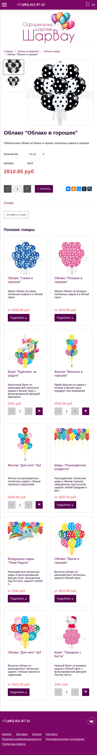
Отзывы (9, 202)
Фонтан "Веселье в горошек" (69, 373)
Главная (8, 51)
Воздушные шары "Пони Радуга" (21, 560)
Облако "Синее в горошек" (20, 280)
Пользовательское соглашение (65, 739)
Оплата (36, 734)
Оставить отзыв (16, 214)
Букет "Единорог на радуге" (22, 373)
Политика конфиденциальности (21, 739)
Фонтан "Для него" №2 (24, 465)
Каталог (7, 734)
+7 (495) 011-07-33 (31, 5)
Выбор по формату (28, 51)
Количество (11, 154)
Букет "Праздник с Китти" (68, 654)
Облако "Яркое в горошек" (67, 560)
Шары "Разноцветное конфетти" (70, 467)
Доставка (22, 734)
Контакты (51, 734)
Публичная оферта (14, 744)
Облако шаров (52, 51)
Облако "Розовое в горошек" (68, 280)
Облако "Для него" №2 (24, 652)
